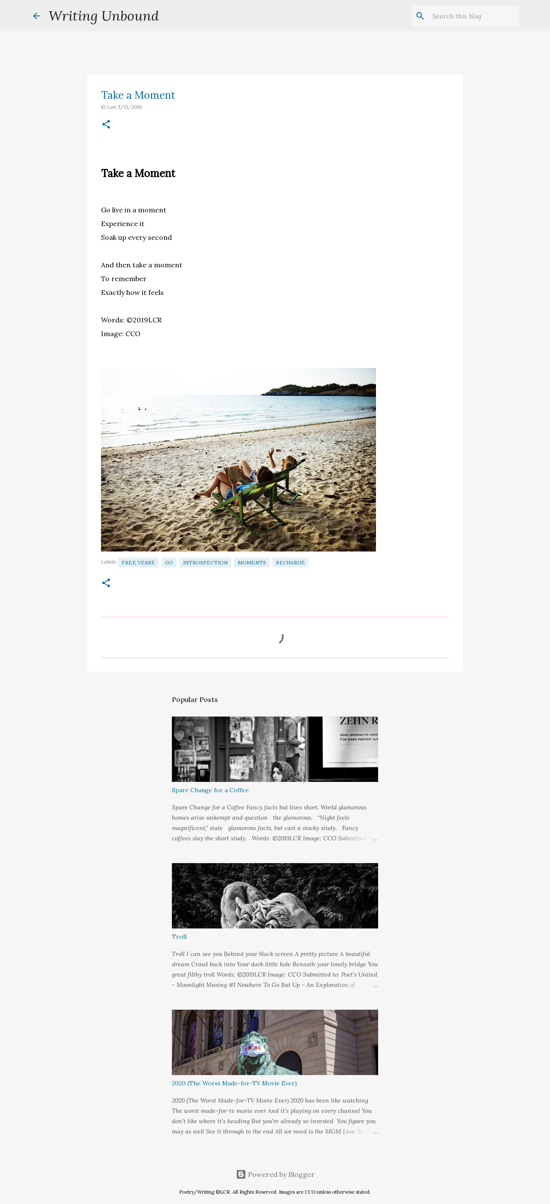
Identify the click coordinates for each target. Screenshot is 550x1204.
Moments (252, 562)
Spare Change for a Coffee (210, 790)
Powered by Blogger (275, 1174)
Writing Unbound (104, 16)
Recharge (290, 562)
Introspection (205, 562)
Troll (179, 937)
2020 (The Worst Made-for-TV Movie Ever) (234, 1083)
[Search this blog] (474, 16)
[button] (106, 125)
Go (169, 562)
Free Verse (138, 562)
